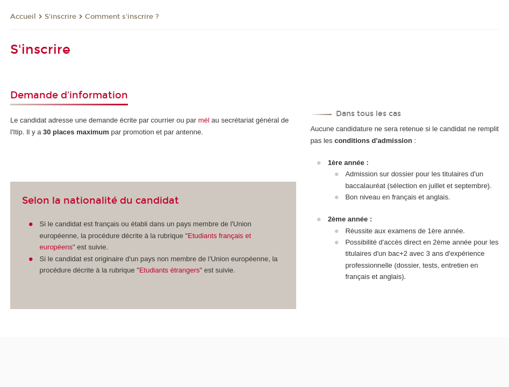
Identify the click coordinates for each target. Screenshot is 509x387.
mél (204, 120)
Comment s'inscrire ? (122, 16)
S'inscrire (60, 16)
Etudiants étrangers (169, 270)
